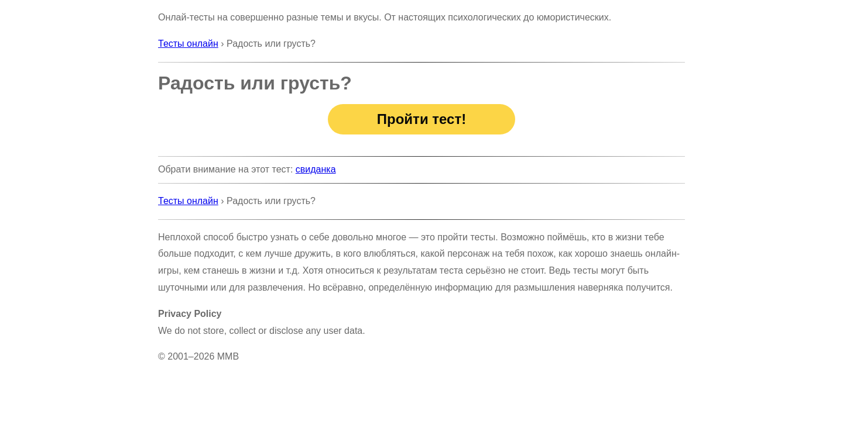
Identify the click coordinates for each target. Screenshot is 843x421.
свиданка (316, 169)
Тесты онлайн (188, 44)
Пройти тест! (421, 119)
